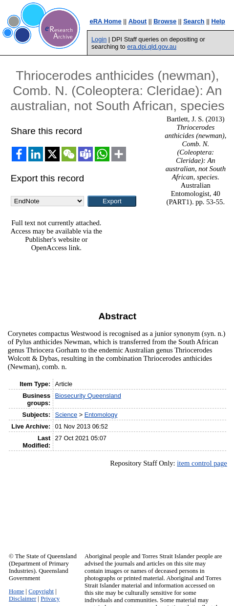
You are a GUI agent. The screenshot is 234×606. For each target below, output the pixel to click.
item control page (202, 463)
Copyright (41, 591)
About (137, 21)
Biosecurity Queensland (88, 395)
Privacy (50, 598)
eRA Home (105, 21)
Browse (164, 21)
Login (98, 39)
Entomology (101, 414)
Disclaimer (22, 598)
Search (193, 21)
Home (16, 591)
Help (218, 21)
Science (66, 414)
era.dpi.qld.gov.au (151, 46)
